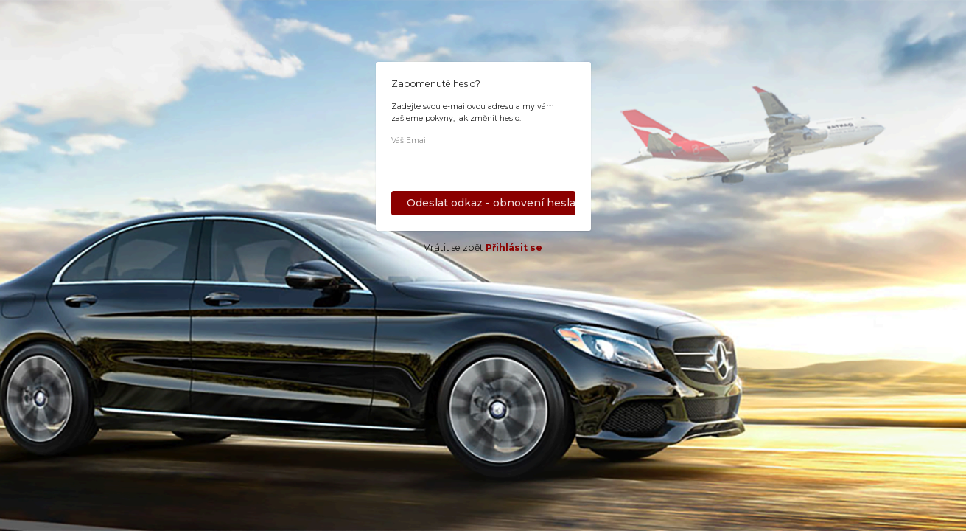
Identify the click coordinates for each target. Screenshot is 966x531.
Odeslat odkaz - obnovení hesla (491, 202)
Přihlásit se (514, 247)
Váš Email (409, 140)
